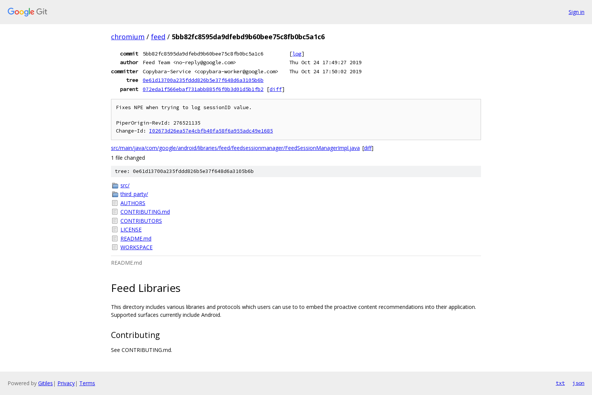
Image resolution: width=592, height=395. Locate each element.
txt (560, 383)
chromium (128, 36)
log (296, 53)
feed (158, 36)
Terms (87, 383)
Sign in (576, 11)
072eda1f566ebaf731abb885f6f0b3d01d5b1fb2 (203, 89)
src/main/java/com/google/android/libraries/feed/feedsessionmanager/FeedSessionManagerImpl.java (235, 147)
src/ (125, 185)
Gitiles (45, 383)
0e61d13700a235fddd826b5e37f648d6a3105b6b (203, 80)
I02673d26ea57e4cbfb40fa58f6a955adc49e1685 (211, 131)
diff (276, 89)
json (578, 383)
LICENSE (131, 229)
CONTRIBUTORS (141, 220)
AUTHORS (132, 203)
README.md (135, 238)
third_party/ (134, 194)
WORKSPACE (136, 247)
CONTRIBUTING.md (145, 211)
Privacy (66, 383)
